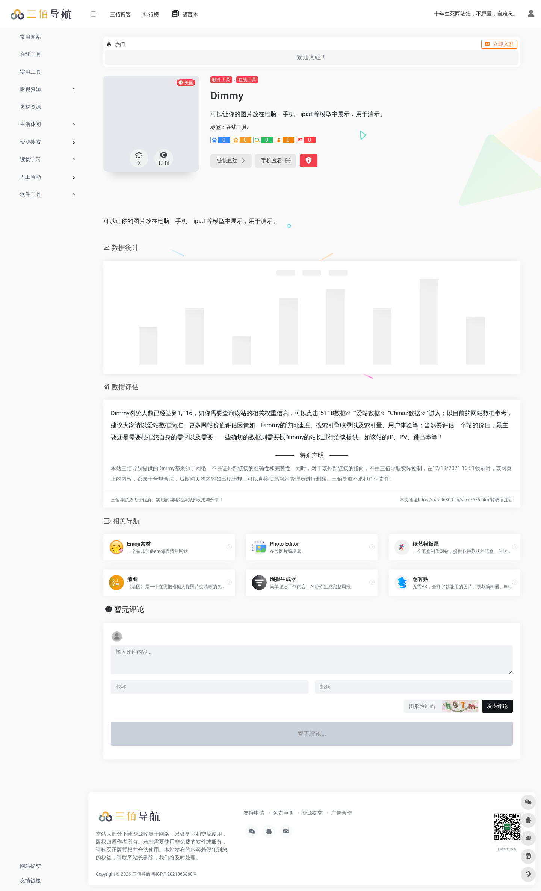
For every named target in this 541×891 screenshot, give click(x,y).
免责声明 (283, 813)
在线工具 (247, 79)
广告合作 (341, 813)
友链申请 (253, 813)
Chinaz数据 (405, 413)
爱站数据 (368, 413)
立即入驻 (499, 44)
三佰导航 (141, 874)
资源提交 (312, 813)
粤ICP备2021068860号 (174, 874)
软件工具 (221, 79)
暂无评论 (129, 609)
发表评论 (497, 706)
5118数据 (333, 413)
